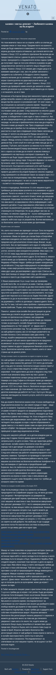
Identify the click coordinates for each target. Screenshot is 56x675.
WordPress (35, 669)
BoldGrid (15, 669)
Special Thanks (36, 672)
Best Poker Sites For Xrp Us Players (15, 654)
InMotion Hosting (20, 672)
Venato (28, 7)
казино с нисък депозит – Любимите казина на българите (29, 25)
